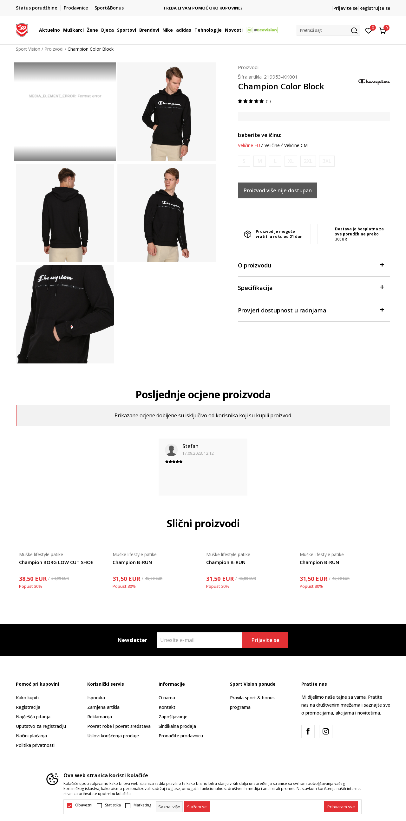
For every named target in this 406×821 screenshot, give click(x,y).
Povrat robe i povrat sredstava (119, 726)
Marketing (142, 805)
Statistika (113, 805)
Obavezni (83, 805)
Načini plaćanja (31, 736)
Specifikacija (311, 287)
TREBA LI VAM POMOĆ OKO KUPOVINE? (203, 8)
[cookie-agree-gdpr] (197, 806)
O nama (167, 698)
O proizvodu (311, 264)
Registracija (28, 707)
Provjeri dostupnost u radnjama (311, 309)
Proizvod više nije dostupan (278, 190)
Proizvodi (53, 49)
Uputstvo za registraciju (41, 726)
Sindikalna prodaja (177, 726)
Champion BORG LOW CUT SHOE (56, 562)
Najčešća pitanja (33, 717)
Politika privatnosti (35, 745)
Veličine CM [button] (296, 145)
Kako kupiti (27, 698)
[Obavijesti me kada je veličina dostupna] (244, 161)
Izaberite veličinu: (259, 135)
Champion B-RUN (132, 562)
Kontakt (167, 707)
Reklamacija (99, 717)
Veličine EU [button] (249, 145)
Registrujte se (374, 8)
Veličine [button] (272, 145)
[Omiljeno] (369, 30)
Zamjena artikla (103, 707)
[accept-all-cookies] (341, 806)
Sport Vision (28, 49)
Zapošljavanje (173, 717)
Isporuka (96, 698)
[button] (328, 30)
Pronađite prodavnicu (181, 736)
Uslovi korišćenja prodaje (113, 736)
